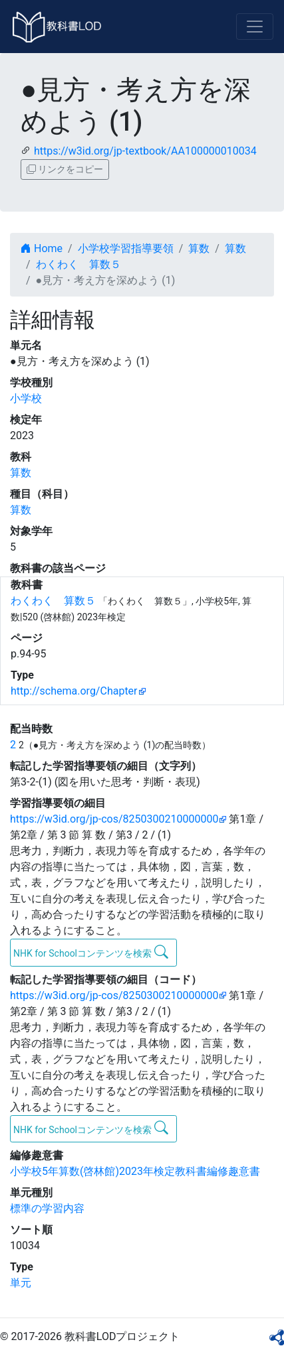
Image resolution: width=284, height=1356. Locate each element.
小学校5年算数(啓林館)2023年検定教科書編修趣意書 (135, 1171)
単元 (20, 1282)
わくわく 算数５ (78, 264)
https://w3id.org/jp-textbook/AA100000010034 (145, 151)
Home (42, 248)
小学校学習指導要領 (126, 248)
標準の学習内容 (47, 1208)
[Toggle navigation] (254, 26)
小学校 (26, 398)
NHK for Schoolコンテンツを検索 (90, 952)
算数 (199, 248)
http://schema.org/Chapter (74, 691)
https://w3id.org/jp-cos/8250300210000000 (114, 819)
